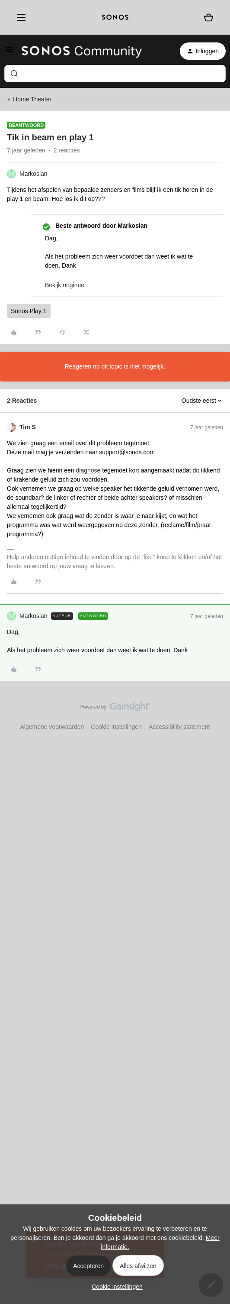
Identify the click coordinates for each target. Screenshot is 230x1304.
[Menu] (19, 17)
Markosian (33, 173)
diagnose (88, 470)
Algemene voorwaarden (52, 726)
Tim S (27, 427)
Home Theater (32, 99)
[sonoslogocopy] (115, 17)
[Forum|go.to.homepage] (82, 51)
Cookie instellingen (116, 726)
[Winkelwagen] (208, 17)
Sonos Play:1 (29, 310)
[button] (9, 52)
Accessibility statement (179, 726)
